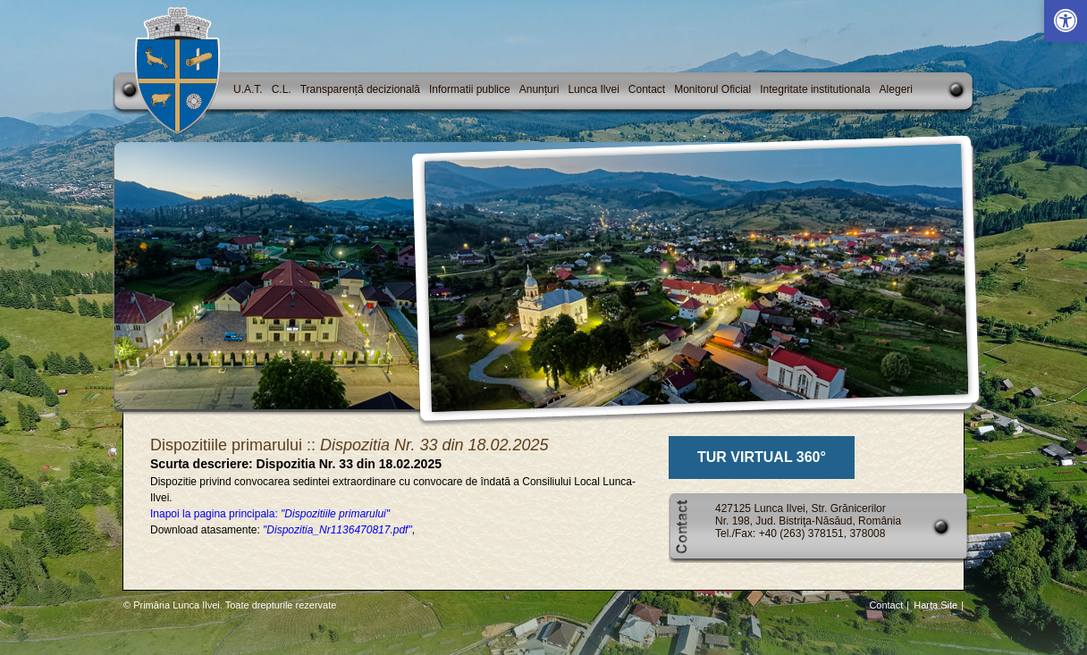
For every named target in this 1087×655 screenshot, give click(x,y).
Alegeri (896, 89)
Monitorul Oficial (712, 89)
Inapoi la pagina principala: (270, 514)
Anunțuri (539, 89)
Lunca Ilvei (593, 89)
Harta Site (935, 605)
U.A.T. (248, 89)
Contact (646, 89)
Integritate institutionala (815, 89)
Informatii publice (469, 89)
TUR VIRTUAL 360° (761, 457)
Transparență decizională (360, 89)
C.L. (281, 89)
